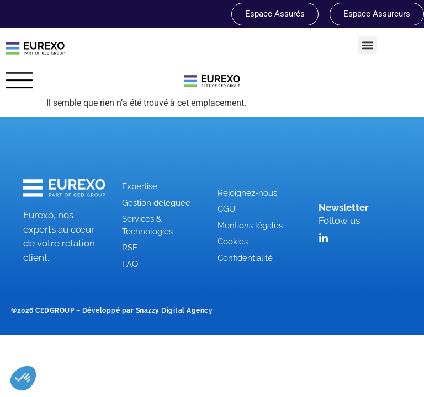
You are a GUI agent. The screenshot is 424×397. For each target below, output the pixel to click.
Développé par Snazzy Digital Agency (147, 310)
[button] (367, 45)
